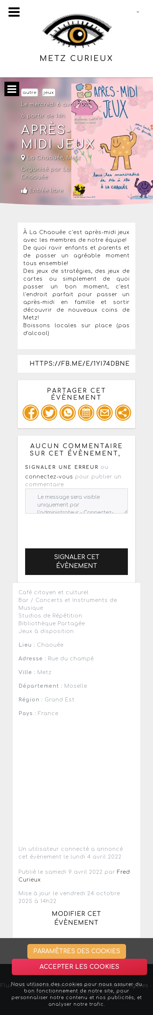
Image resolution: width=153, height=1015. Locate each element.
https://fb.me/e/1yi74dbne (80, 364)
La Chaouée (42, 157)
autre (30, 92)
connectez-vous (49, 477)
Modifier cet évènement (76, 918)
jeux (49, 92)
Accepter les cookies (79, 967)
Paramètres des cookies (76, 951)
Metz (74, 157)
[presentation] (81, 528)
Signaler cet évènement (76, 561)
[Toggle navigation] (14, 12)
